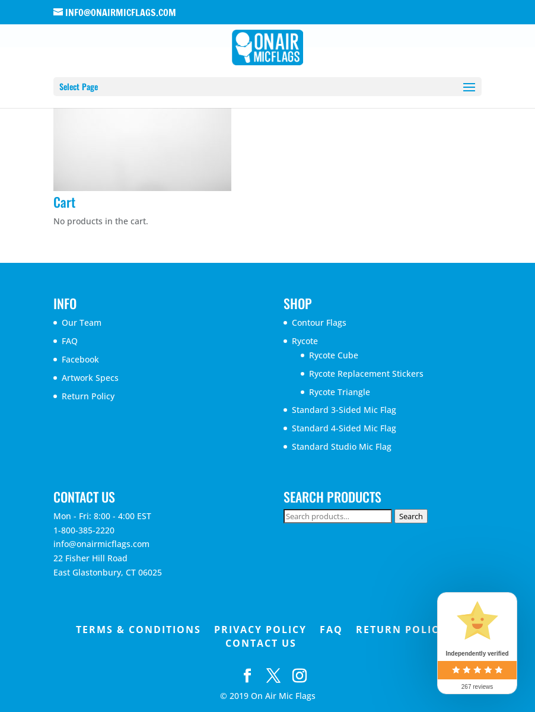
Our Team (81, 322)
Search (411, 516)
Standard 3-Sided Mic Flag (344, 409)
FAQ (70, 341)
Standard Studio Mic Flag (341, 446)
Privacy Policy (260, 629)
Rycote (305, 341)
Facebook (80, 359)
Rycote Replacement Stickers (366, 373)
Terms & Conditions (138, 629)
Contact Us (261, 643)
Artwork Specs (90, 377)
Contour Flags (319, 322)
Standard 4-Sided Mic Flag (344, 428)
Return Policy (88, 396)
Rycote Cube (333, 355)
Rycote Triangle (339, 392)
